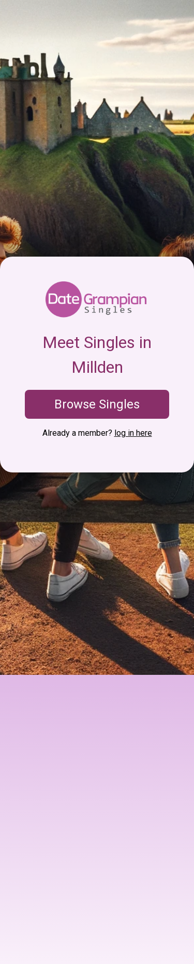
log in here (133, 433)
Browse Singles (97, 404)
